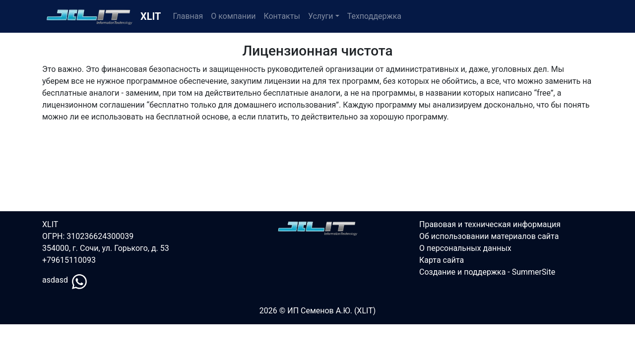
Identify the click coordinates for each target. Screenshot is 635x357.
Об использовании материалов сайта (489, 236)
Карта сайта (441, 260)
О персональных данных (465, 248)
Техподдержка (374, 16)
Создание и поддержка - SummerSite (487, 272)
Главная (188, 16)
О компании (233, 16)
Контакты (281, 16)
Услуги (320, 16)
